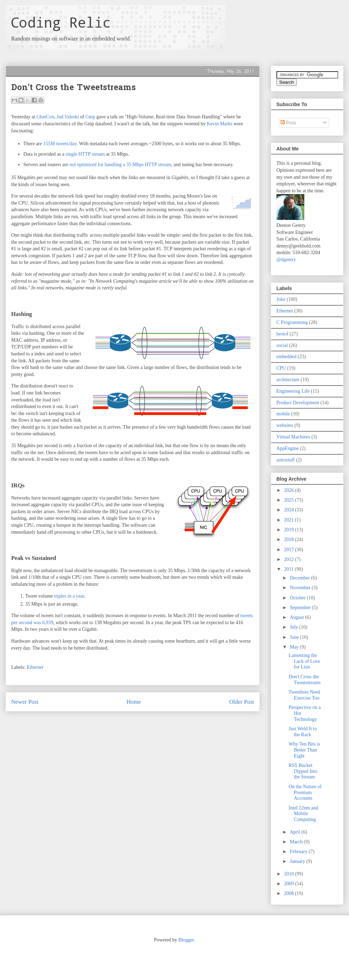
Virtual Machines (293, 436)
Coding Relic (60, 22)
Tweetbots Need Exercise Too (304, 695)
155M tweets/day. (60, 143)
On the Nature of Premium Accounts (305, 792)
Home (134, 701)
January (298, 861)
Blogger (186, 939)
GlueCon (45, 116)
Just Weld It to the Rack (303, 731)
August (297, 617)
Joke (280, 299)
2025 (289, 500)
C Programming (292, 322)
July (294, 627)
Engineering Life (293, 391)
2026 (289, 490)
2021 (289, 520)
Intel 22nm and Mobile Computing (303, 813)
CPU (281, 368)
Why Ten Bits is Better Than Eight (304, 750)
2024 (289, 509)
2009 (289, 883)
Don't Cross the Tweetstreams (305, 679)
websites (284, 425)
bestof (282, 334)
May (295, 647)
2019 (289, 529)
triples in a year (69, 596)
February (299, 851)
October (298, 597)
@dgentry (286, 259)
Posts (288, 122)
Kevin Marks (219, 123)
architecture (287, 379)
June (295, 637)
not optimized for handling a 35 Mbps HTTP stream (120, 164)
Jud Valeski (68, 116)
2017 (289, 549)
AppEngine (287, 448)
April (295, 832)
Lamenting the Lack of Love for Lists (304, 661)
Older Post (241, 701)
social (282, 345)
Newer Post (24, 701)
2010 (289, 874)
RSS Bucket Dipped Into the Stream (303, 771)
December (300, 577)
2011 (289, 569)
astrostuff (285, 460)
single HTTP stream (85, 154)
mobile (283, 413)
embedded (286, 356)
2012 (289, 559)
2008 (289, 893)
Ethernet (35, 667)
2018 (289, 539)
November (301, 587)
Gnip (90, 116)
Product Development (297, 402)
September (301, 607)
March (297, 841)
